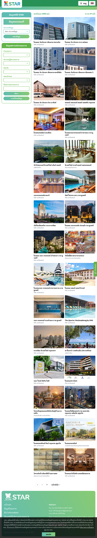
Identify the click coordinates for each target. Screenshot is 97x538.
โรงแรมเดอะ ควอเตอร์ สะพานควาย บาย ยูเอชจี (48, 289)
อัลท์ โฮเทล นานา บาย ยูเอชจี (75, 195)
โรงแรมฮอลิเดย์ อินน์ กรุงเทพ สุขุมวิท (47, 443)
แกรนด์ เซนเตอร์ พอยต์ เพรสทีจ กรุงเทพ (80, 102)
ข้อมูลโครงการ (10, 509)
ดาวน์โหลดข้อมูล (16, 98)
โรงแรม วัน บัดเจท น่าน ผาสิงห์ (45, 102)
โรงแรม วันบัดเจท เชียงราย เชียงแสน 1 (79, 72)
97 (47, 484)
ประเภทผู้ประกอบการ (11, 59)
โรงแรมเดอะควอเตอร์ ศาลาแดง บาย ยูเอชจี (79, 134)
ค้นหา (16, 93)
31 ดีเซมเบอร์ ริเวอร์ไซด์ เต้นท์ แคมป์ (47, 165)
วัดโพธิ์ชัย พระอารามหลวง (74, 255)
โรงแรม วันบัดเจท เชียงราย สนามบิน (47, 42)
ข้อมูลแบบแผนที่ (16, 21)
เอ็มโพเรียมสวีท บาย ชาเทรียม (45, 225)
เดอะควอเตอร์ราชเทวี (42, 195)
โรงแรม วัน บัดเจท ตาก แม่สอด (76, 42)
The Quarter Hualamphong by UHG (79, 320)
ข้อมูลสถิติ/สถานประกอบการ (16, 516)
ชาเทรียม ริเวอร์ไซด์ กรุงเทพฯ (45, 350)
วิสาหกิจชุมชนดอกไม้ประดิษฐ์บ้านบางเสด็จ (48, 412)
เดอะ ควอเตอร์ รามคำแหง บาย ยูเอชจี (47, 320)
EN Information (11, 512)
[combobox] (16, 31)
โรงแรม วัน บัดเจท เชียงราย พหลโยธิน (48, 72)
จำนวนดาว (7, 51)
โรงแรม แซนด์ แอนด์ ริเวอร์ (75, 288)
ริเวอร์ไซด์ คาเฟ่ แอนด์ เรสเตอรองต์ (78, 165)
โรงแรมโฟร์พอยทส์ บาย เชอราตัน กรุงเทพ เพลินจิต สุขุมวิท (77, 412)
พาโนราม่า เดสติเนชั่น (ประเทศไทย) (78, 350)
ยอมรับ (48, 534)
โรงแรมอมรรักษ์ (71, 443)
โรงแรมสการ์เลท (71, 381)
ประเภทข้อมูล (8, 27)
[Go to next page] (56, 485)
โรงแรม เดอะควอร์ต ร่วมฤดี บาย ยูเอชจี (79, 225)
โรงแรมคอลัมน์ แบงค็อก (42, 132)
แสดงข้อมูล (16, 36)
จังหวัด (6, 68)
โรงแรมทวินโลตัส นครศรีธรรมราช (77, 473)
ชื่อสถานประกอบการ (11, 84)
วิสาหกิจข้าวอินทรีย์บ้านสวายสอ (45, 473)
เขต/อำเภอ (7, 76)
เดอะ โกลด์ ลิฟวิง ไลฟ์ (41, 381)
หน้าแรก (7, 505)
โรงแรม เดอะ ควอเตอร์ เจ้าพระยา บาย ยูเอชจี (48, 256)
